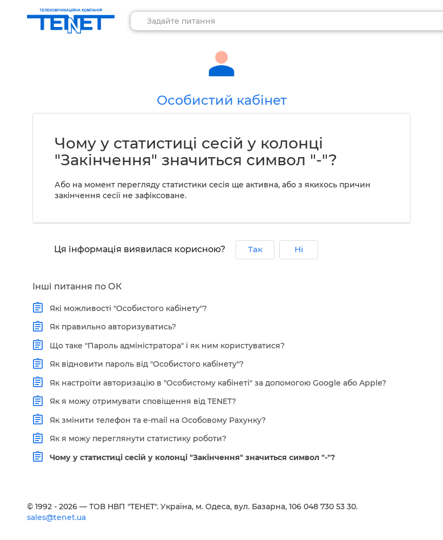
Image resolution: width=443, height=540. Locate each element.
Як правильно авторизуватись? (110, 326)
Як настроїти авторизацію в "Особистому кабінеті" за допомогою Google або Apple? (215, 382)
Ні (298, 249)
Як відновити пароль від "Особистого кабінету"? (144, 363)
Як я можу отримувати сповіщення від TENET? (140, 401)
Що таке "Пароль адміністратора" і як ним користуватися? (165, 345)
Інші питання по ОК (77, 286)
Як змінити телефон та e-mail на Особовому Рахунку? (155, 419)
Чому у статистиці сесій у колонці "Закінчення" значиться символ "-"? (190, 456)
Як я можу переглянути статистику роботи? (135, 438)
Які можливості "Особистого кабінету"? (126, 307)
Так (255, 249)
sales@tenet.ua (56, 517)
